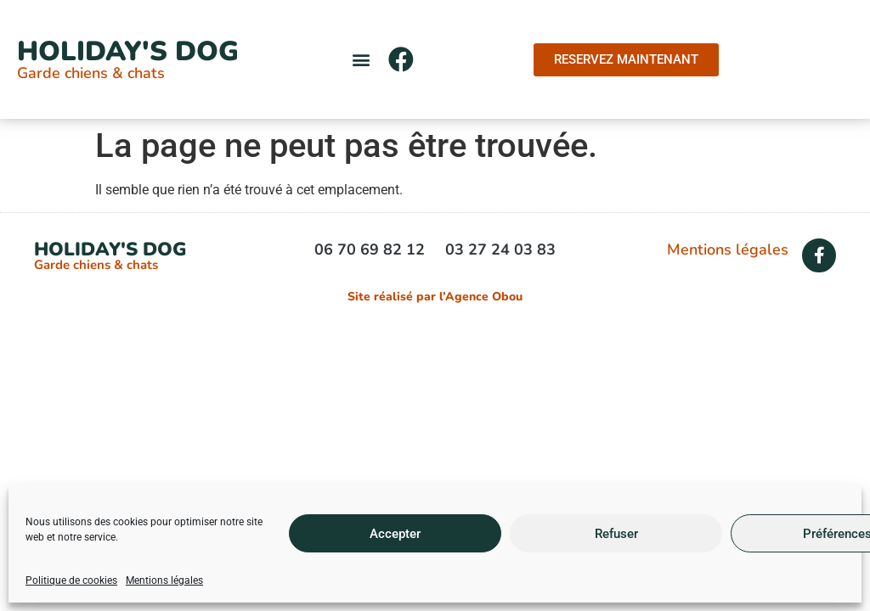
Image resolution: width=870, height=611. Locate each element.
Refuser (616, 533)
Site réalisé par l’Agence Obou (435, 297)
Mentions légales (164, 580)
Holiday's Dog (128, 51)
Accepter (395, 533)
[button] (361, 60)
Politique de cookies (71, 580)
